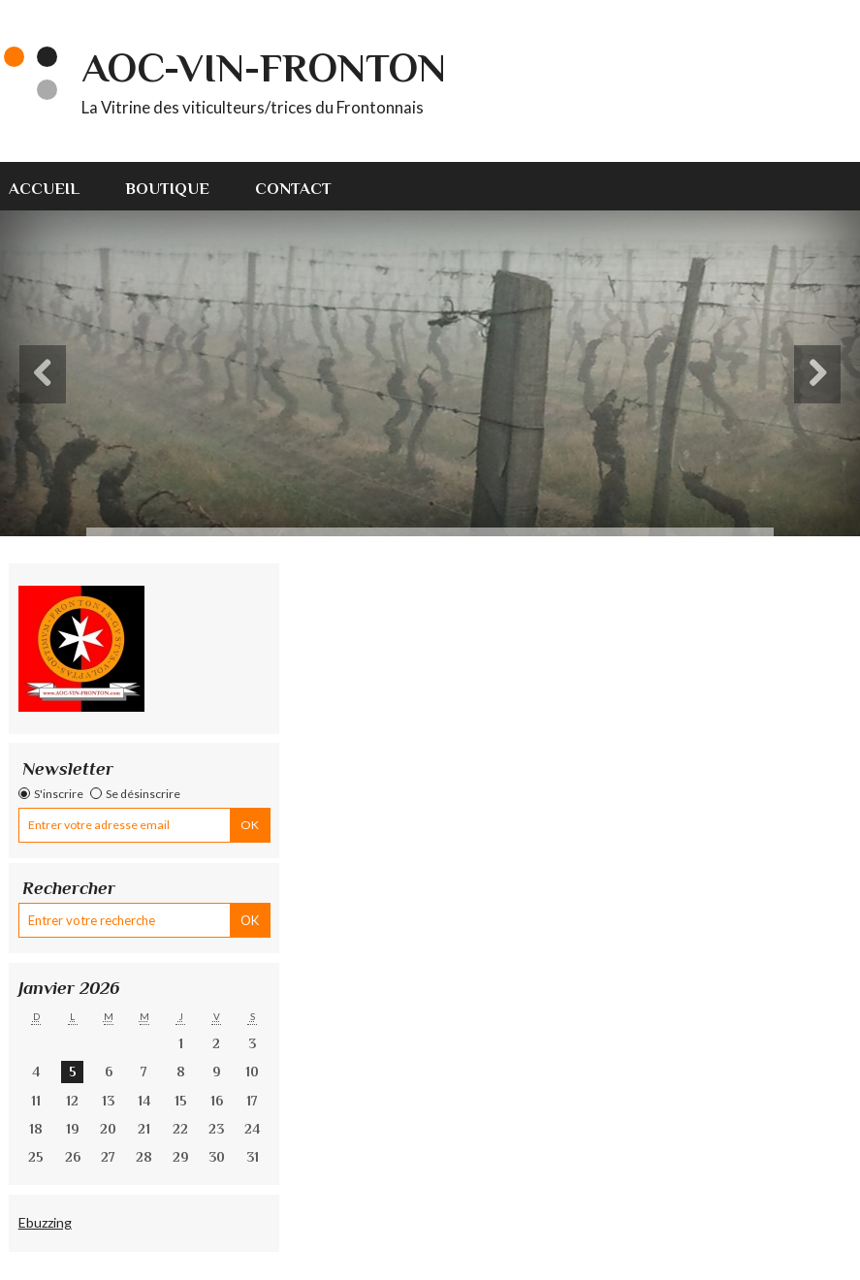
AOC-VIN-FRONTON (263, 67)
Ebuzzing (45, 1222)
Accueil (44, 188)
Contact (293, 188)
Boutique (167, 188)
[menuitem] (55, 186)
